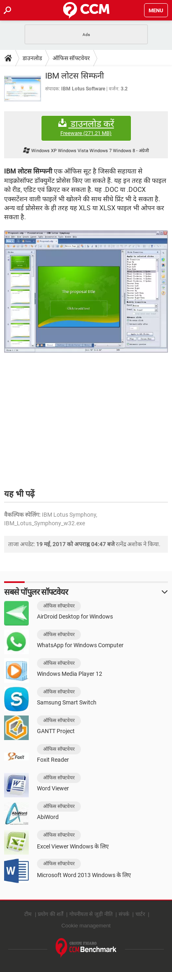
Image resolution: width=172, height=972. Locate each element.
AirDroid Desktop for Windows (75, 616)
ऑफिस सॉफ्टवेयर (71, 58)
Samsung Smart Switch (66, 702)
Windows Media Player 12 (69, 673)
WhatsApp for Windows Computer (80, 645)
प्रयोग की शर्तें (50, 914)
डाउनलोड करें (86, 128)
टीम (28, 914)
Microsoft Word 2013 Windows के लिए (84, 875)
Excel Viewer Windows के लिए (73, 846)
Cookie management (86, 926)
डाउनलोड (32, 58)
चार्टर (140, 914)
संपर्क (124, 914)
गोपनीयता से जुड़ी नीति (90, 914)
